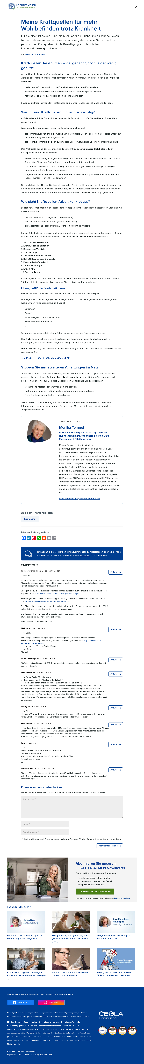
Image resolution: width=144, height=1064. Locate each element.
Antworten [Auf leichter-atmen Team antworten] (116, 572)
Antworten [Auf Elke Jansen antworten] (116, 674)
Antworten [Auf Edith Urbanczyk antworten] (116, 660)
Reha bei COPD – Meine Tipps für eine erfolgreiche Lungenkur (25, 937)
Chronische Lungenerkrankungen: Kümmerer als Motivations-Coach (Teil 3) (26, 975)
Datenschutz (23, 1055)
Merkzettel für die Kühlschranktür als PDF (48, 358)
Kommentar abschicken (110, 846)
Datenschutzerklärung (122, 898)
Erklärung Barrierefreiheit (41, 1055)
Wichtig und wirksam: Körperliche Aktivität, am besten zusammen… (114, 974)
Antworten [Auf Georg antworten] (116, 708)
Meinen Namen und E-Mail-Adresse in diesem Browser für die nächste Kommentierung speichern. (72, 839)
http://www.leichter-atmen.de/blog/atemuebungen (57, 593)
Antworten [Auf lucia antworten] (116, 744)
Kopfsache (29, 519)
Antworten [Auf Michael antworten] (116, 629)
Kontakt (20, 1051)
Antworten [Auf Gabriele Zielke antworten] (116, 770)
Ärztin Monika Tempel (35, 54)
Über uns (11, 1051)
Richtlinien (85, 555)
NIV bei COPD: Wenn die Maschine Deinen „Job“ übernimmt (70, 974)
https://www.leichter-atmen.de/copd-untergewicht (47, 601)
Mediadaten (31, 1051)
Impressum (11, 1055)
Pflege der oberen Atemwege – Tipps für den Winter (113, 937)
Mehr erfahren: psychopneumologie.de (79, 498)
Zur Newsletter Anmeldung (94, 891)
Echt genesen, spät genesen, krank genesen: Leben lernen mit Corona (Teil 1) (70, 938)
